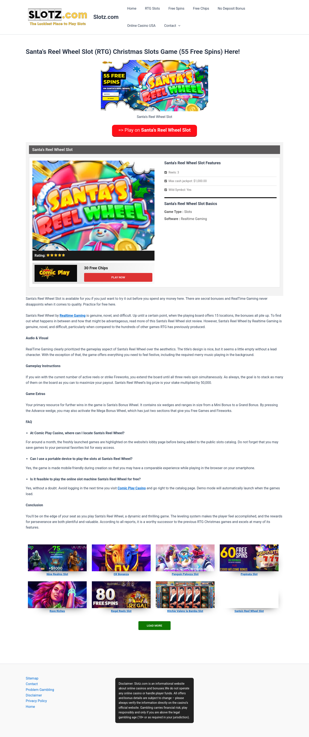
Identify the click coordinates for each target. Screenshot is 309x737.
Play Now (118, 276)
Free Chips (195, 8)
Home (130, 8)
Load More (154, 624)
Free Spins (172, 8)
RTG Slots (149, 8)
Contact (134, 25)
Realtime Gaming (73, 314)
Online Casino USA (258, 8)
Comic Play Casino (132, 487)
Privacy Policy (36, 701)
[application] (140, 25)
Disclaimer (34, 695)
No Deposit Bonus (224, 8)
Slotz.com (105, 17)
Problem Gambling (40, 690)
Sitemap (32, 678)
